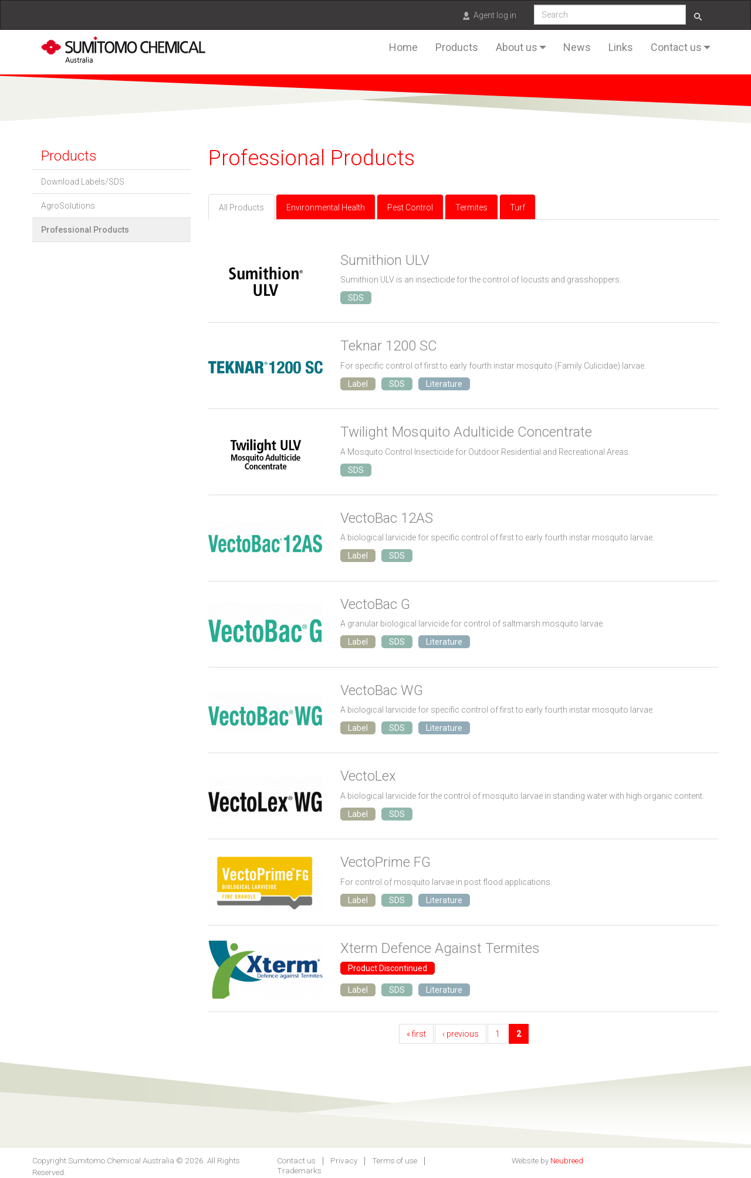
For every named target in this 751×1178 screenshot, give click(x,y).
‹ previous (460, 1034)
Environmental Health (325, 207)
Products (456, 47)
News (577, 47)
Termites (471, 207)
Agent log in (494, 15)
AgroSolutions (68, 205)
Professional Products (85, 229)
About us (521, 47)
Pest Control (410, 207)
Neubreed (566, 1160)
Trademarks (299, 1171)
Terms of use (394, 1161)
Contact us (680, 47)
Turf (517, 207)
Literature (444, 384)
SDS (356, 297)
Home (403, 47)
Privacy (343, 1161)
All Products (241, 207)
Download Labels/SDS (82, 181)
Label (358, 384)
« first (416, 1034)
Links (620, 47)
